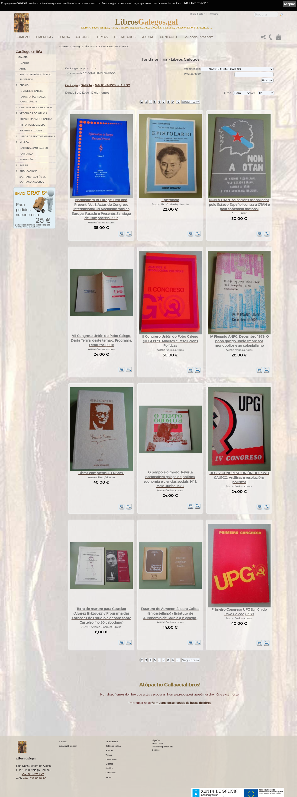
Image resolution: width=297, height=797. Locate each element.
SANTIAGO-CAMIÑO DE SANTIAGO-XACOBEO (32, 179)
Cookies (156, 750)
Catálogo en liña (80, 46)
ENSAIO (24, 85)
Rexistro (213, 13)
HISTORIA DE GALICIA (32, 124)
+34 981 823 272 (33, 774)
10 (177, 101)
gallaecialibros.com (68, 746)
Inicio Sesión (197, 13)
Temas (102, 37)
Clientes (109, 764)
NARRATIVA (26, 153)
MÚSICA (24, 142)
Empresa (44, 37)
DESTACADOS (125, 37)
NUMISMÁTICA (27, 159)
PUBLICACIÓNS (28, 171)
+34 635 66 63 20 (34, 778)
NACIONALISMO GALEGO (33, 147)
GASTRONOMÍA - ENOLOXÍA (35, 107)
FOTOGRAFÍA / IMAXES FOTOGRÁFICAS (32, 99)
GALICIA (22, 57)
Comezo (23, 37)
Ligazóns (156, 740)
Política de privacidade (162, 747)
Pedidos (109, 768)
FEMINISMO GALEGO (31, 90)
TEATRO (24, 62)
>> (190, 101)
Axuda (147, 37)
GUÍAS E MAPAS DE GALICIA (35, 119)
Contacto (168, 37)
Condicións (111, 773)
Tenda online (112, 741)
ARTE (22, 68)
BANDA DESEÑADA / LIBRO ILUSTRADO (35, 77)
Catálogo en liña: (29, 52)
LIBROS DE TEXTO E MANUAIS (37, 136)
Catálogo (71, 85)
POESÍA (23, 165)
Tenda (63, 37)
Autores (82, 37)
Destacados (111, 759)
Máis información (196, 3)
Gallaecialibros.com (198, 37)
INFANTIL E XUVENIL (31, 130)
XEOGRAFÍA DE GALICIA (33, 113)
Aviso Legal (157, 744)
